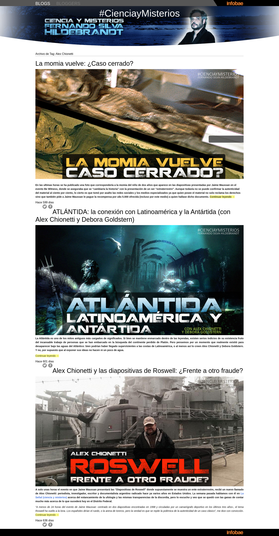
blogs (42, 3)
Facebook (50, 206)
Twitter (45, 206)
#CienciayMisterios (139, 13)
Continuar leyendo (222, 196)
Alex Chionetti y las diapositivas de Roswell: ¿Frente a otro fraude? (147, 370)
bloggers (68, 3)
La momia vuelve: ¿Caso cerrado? (84, 63)
